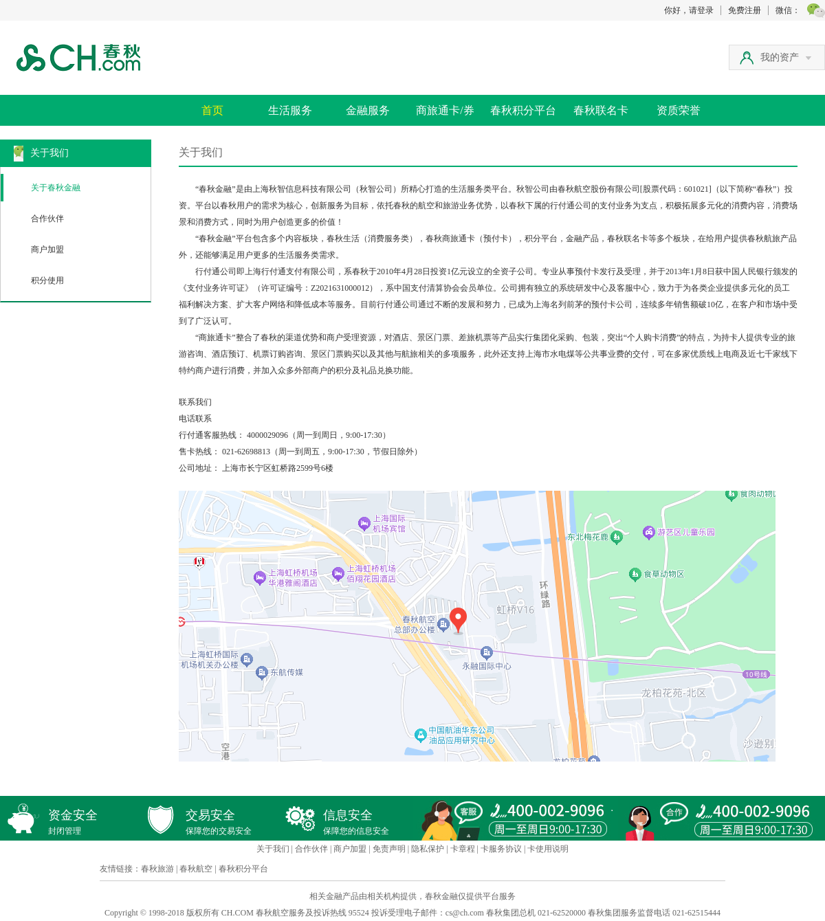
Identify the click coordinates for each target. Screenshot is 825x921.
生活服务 (290, 110)
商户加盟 (47, 249)
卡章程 (462, 849)
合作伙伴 (47, 218)
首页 (212, 110)
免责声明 (389, 849)
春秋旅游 (157, 869)
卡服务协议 (501, 849)
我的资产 (785, 57)
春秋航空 (195, 869)
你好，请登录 (689, 10)
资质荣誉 (679, 110)
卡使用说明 (548, 849)
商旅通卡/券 (445, 110)
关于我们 (272, 849)
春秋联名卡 (600, 110)
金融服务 (368, 110)
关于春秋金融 (55, 187)
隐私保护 (427, 849)
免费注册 (744, 10)
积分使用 (47, 280)
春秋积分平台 (523, 110)
